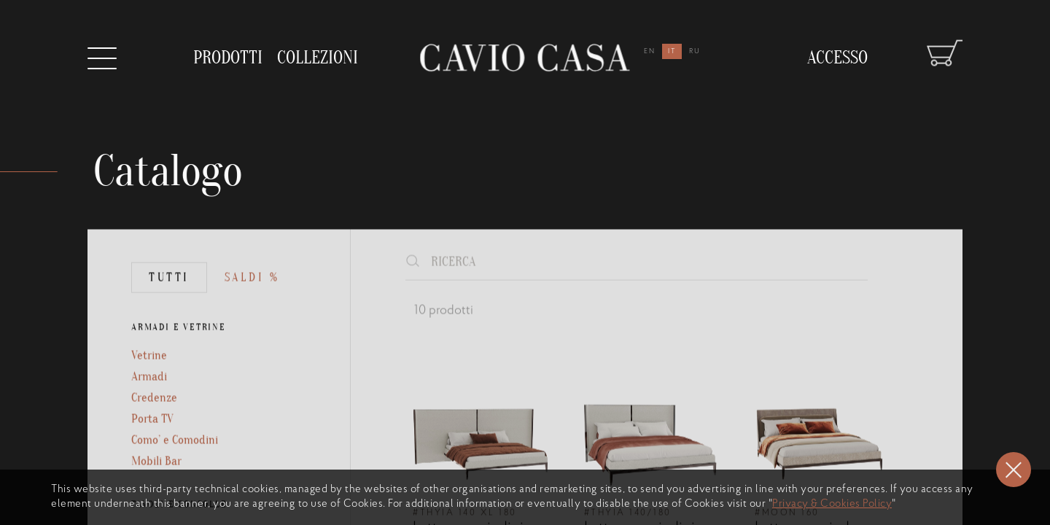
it (672, 51)
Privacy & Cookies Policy (832, 504)
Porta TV (152, 456)
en (650, 51)
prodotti (227, 55)
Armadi (149, 411)
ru (695, 51)
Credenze (155, 433)
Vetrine (149, 388)
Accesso (837, 45)
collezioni (317, 51)
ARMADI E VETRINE (180, 359)
